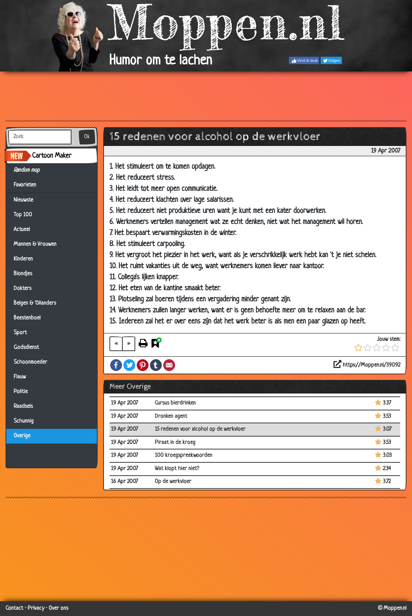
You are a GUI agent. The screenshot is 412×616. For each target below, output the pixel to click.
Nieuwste (23, 200)
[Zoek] (39, 137)
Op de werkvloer (173, 482)
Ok (87, 137)
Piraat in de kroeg (175, 443)
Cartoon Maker (51, 156)
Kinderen (23, 259)
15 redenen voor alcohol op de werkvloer (200, 429)
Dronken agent (171, 416)
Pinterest (143, 365)
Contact (14, 608)
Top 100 (23, 215)
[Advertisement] (206, 95)
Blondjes (23, 274)
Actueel (22, 230)
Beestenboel (27, 318)
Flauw (20, 377)
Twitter (129, 365)
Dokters (22, 289)
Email (169, 365)
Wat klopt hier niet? (177, 469)
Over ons (58, 608)
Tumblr (156, 365)
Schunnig (24, 421)
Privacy (36, 608)
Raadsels (23, 406)
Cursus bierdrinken (175, 403)
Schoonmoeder (30, 362)
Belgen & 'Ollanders (35, 303)
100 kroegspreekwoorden (183, 455)
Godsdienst (26, 347)
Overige (22, 436)
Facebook (116, 365)
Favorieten (29, 185)
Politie (21, 392)
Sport (20, 333)
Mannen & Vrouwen (35, 244)
